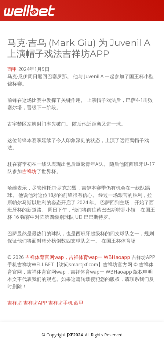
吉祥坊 (29, 173)
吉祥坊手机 (60, 305)
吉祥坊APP (35, 305)
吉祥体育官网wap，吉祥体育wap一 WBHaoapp (77, 259)
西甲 (12, 71)
